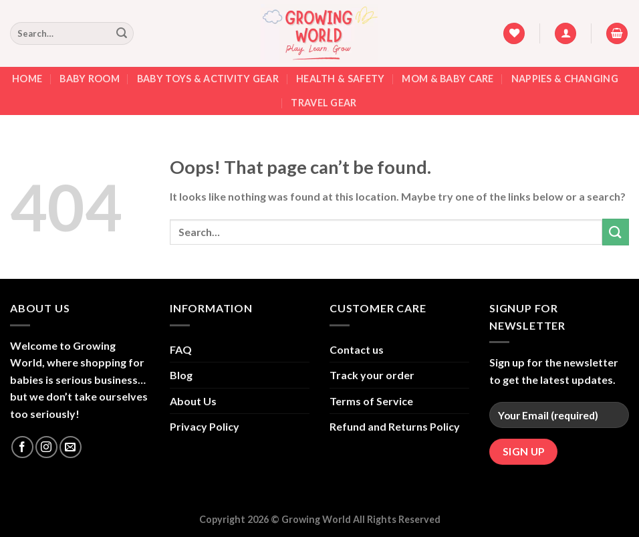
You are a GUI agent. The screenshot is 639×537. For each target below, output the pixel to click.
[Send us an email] (70, 447)
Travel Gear (323, 102)
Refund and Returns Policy (395, 426)
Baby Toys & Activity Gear (208, 78)
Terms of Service (371, 401)
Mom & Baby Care (447, 78)
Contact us (357, 349)
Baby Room (89, 78)
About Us (193, 401)
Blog (181, 374)
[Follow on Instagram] (46, 447)
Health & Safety (340, 78)
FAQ (181, 349)
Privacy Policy (204, 426)
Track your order (372, 374)
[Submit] (121, 33)
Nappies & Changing (564, 78)
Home (27, 78)
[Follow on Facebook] (22, 447)
